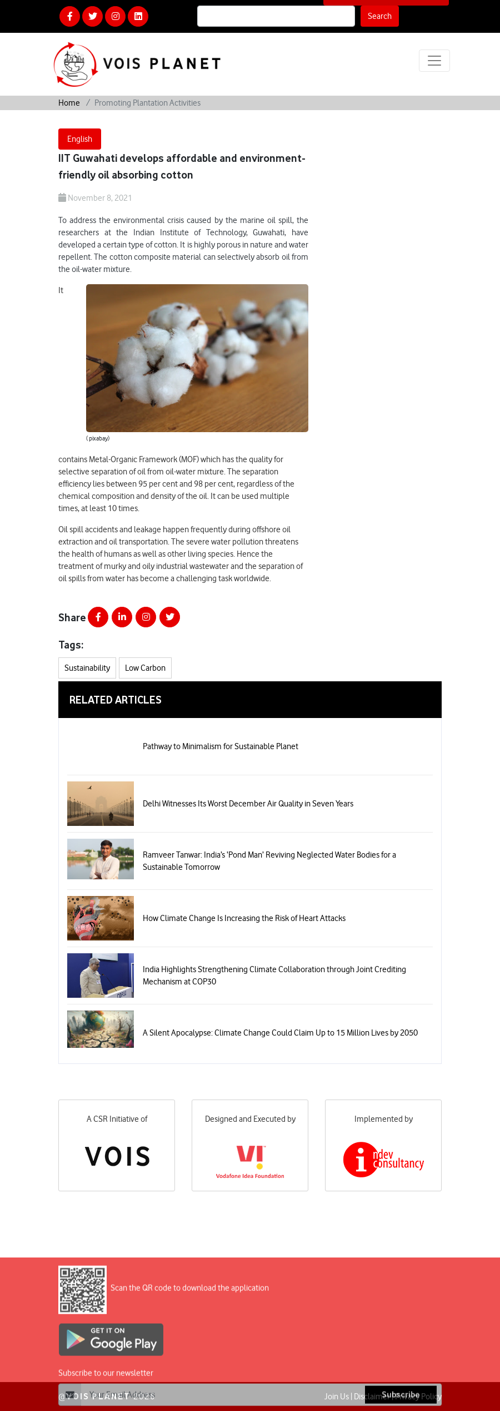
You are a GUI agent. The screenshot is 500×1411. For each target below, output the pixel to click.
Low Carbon (145, 668)
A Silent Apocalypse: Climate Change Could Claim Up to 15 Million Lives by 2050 (280, 1033)
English (79, 139)
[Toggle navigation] (434, 60)
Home (69, 103)
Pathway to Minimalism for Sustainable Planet (220, 746)
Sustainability (87, 668)
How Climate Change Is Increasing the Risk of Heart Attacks (244, 918)
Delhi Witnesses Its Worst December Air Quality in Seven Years (248, 804)
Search (380, 16)
